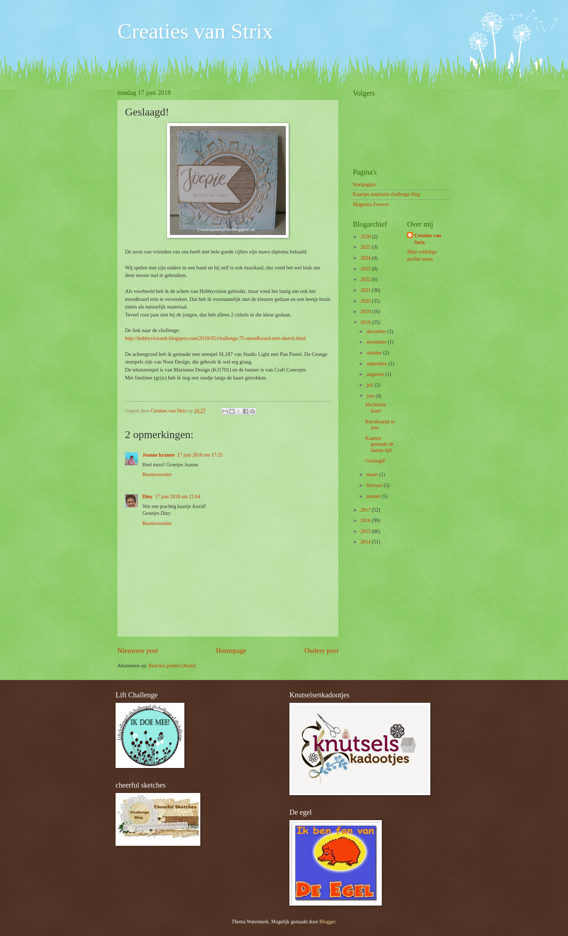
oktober (375, 353)
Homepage (231, 650)
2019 (366, 311)
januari (374, 496)
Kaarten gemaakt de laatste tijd (379, 444)
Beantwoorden (156, 474)
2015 (366, 531)
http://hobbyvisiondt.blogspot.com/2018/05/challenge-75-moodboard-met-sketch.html (215, 338)
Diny (147, 496)
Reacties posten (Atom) (172, 665)
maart (373, 474)
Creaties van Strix (195, 31)
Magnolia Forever (371, 204)
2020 (366, 301)
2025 (366, 247)
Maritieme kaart (375, 408)
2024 (366, 258)
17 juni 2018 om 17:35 (200, 455)
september (377, 363)
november (377, 342)
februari (375, 485)
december (377, 331)
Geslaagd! (375, 460)
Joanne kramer (158, 455)
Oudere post (321, 650)
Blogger (327, 921)
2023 (366, 269)
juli (371, 385)
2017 (366, 510)
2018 (366, 322)
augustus (376, 374)
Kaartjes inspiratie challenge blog (386, 194)
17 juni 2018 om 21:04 (177, 496)
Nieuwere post (137, 650)
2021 (366, 290)
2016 (366, 520)
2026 (366, 236)
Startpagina (364, 184)
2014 (366, 542)
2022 (366, 279)
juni (371, 396)
